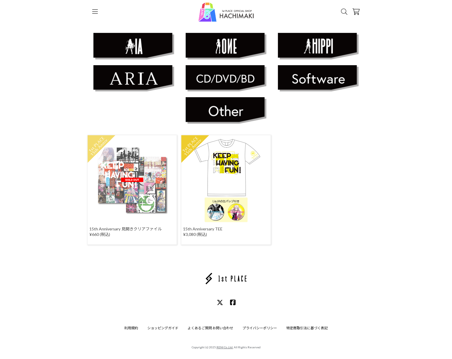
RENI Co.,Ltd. (224, 347)
